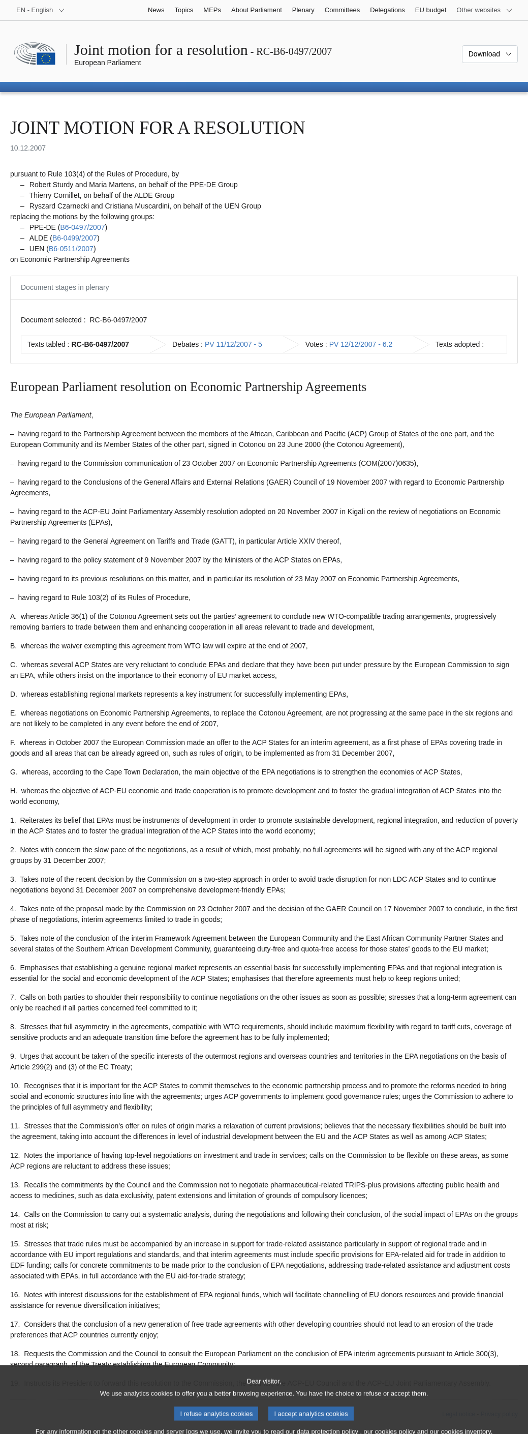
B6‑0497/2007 (82, 227)
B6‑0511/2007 (71, 249)
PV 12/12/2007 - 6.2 (361, 344)
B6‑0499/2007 (74, 238)
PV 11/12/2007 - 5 (233, 344)
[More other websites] (484, 10)
